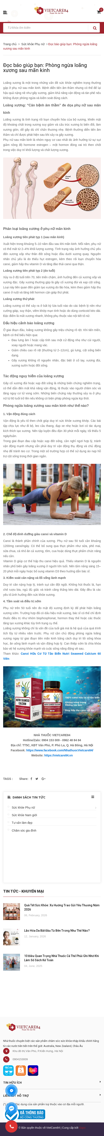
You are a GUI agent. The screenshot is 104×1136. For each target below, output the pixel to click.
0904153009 (20, 1059)
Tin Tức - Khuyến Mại (23, 891)
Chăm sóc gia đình (24, 830)
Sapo (82, 1127)
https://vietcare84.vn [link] (58, 755)
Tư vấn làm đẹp (22, 822)
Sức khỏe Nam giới (24, 815)
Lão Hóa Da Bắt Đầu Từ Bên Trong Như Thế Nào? (57, 930)
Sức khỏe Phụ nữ (23, 807)
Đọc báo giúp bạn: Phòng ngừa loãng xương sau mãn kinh (45, 68)
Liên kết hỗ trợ (52, 1095)
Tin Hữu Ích (52, 1082)
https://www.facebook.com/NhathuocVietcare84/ (59, 750)
